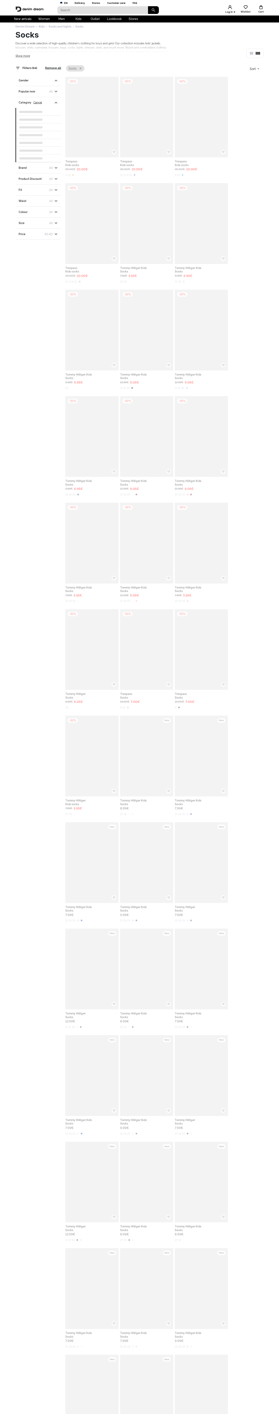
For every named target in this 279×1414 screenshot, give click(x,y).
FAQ (135, 3)
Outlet (95, 21)
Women (44, 21)
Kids (78, 21)
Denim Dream (25, 34)
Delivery (80, 3)
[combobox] (254, 76)
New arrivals (23, 21)
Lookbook (114, 21)
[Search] (102, 10)
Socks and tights (60, 34)
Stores (96, 3)
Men (61, 21)
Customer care (116, 3)
